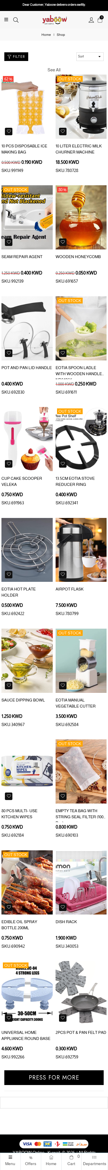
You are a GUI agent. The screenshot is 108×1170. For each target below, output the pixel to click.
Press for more (54, 1077)
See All (54, 69)
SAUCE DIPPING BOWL (23, 700)
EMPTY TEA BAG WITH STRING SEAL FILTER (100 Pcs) (79, 816)
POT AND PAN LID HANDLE (26, 367)
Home (46, 35)
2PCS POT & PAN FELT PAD (81, 1032)
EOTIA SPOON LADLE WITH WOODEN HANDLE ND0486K (79, 373)
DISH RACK (66, 921)
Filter (16, 56)
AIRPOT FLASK (70, 589)
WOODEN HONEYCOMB (78, 256)
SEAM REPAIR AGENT (21, 256)
